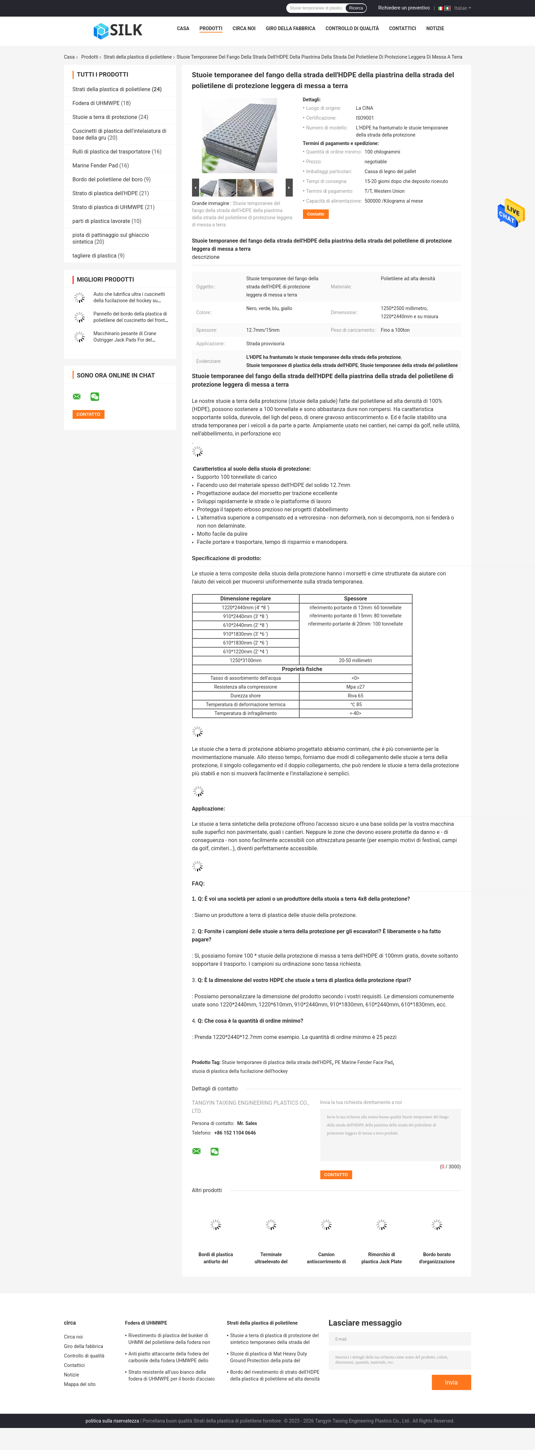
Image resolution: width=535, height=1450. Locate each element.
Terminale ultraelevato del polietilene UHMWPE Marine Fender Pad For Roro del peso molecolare (271, 1258)
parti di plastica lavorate (101, 221)
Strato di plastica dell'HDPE (105, 193)
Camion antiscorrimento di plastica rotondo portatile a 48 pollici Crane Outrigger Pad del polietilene (326, 1258)
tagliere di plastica (95, 255)
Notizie (435, 28)
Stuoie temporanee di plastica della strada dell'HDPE (277, 1062)
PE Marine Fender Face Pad (364, 1062)
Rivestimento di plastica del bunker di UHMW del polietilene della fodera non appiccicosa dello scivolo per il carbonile (172, 1340)
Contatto (315, 214)
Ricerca (356, 8)
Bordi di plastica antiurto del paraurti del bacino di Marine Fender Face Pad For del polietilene (216, 1258)
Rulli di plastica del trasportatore (112, 151)
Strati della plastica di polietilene (137, 57)
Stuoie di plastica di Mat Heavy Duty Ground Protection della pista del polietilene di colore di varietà (268, 1358)
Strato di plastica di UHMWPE (108, 207)
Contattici (402, 28)
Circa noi (244, 28)
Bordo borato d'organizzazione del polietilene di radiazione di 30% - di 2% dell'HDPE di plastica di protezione (437, 1258)
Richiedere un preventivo (404, 8)
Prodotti (211, 28)
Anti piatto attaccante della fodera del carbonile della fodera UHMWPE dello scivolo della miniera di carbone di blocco (173, 1358)
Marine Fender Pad (95, 165)
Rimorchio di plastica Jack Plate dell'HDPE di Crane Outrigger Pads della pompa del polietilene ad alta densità (381, 1258)
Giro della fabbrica (290, 28)
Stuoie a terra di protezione (105, 117)
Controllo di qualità (352, 28)
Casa (183, 28)
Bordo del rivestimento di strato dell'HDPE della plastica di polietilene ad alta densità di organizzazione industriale (275, 1376)
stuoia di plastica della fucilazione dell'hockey (240, 1071)
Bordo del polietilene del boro (108, 179)
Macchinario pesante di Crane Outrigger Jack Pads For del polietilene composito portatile (126, 340)
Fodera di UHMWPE (96, 103)
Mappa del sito (80, 1384)
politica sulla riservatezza (112, 1421)
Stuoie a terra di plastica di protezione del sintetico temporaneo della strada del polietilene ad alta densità (274, 1340)
